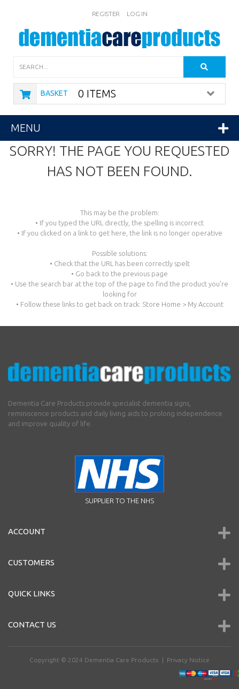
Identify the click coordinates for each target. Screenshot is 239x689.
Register (106, 13)
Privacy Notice (188, 659)
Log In (137, 13)
